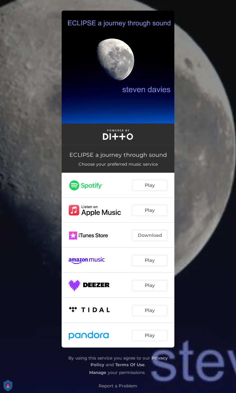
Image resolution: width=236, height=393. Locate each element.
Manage (97, 372)
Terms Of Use (130, 364)
